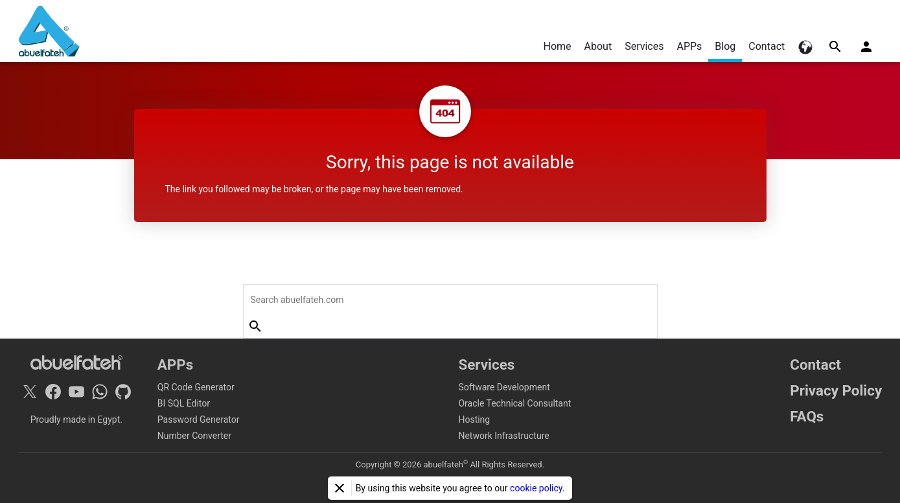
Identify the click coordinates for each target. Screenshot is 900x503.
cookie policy (536, 488)
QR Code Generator (196, 387)
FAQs (807, 416)
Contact (766, 46)
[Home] (49, 31)
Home (557, 46)
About (598, 46)
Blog (725, 46)
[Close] (339, 488)
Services (644, 46)
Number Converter (194, 435)
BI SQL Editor (183, 403)
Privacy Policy (836, 390)
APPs (689, 46)
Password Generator (198, 419)
